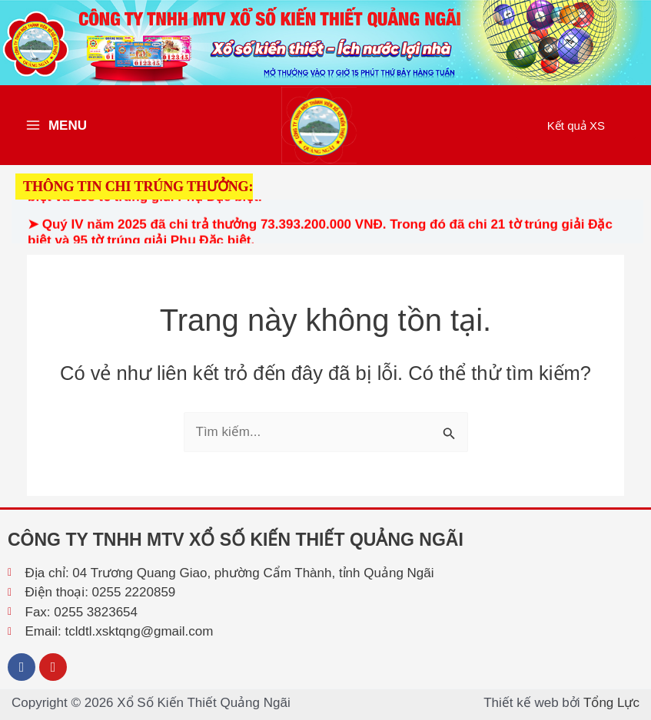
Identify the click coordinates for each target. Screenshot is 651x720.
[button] (576, 125)
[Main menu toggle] (56, 125)
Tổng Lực (611, 702)
